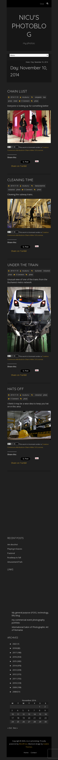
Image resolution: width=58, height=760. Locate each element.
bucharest (38, 271)
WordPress (23, 744)
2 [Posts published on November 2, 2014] (45, 706)
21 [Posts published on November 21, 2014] (35, 718)
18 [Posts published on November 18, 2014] (18, 718)
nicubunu (25, 97)
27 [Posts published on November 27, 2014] (29, 721)
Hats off (15, 389)
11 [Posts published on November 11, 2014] (18, 714)
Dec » (15, 728)
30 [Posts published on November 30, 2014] (46, 721)
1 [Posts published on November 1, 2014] (39, 706)
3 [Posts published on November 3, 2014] (12, 710)
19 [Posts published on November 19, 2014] (24, 718)
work (25, 147)
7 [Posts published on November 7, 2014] (34, 710)
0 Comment (26, 101)
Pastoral (11, 553)
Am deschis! (12, 544)
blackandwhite (40, 186)
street (15, 101)
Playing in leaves (14, 549)
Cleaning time (20, 180)
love (44, 97)
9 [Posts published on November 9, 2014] (45, 710)
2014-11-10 (14, 97)
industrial (11, 190)
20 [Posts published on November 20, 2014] (29, 718)
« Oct (9, 728)
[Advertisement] (25, 514)
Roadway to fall (14, 557)
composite (38, 97)
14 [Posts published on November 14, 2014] (35, 714)
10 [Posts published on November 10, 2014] (13, 714)
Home (28, 62)
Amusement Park (14, 562)
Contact (34, 752)
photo (10, 101)
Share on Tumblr (20, 166)
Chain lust (17, 91)
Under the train (22, 265)
